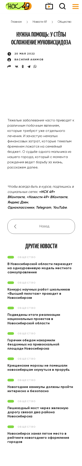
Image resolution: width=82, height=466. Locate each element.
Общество (64, 21)
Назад (44, 226)
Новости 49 (40, 21)
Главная (16, 21)
